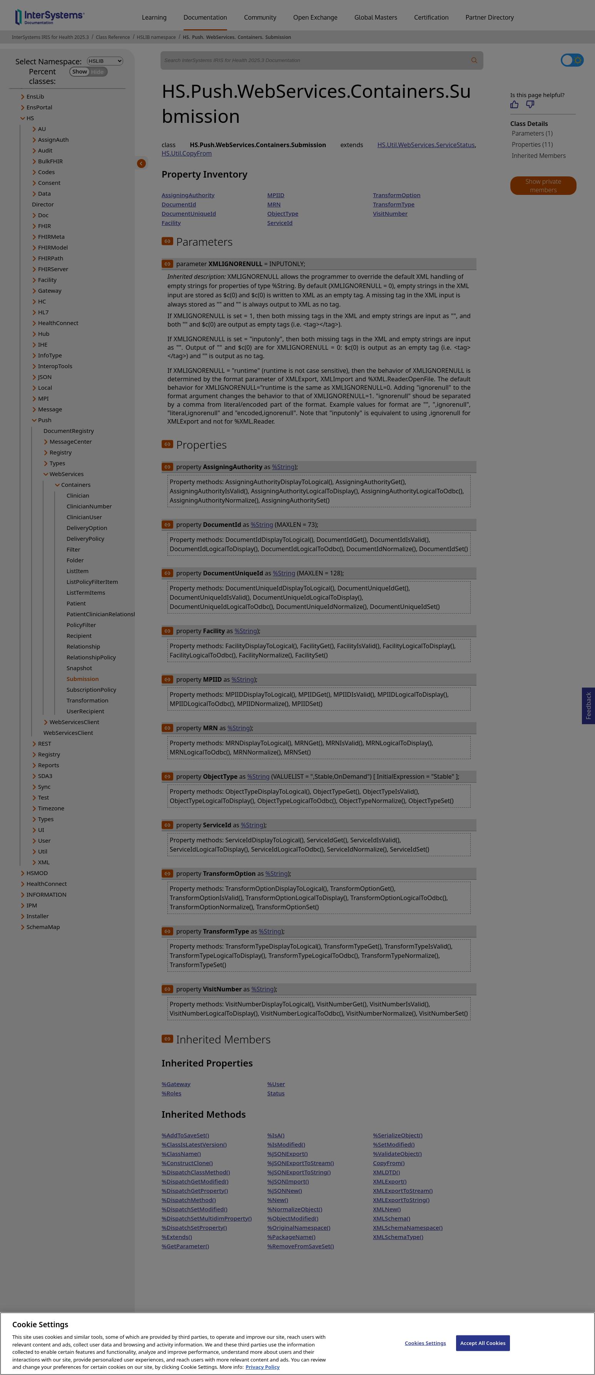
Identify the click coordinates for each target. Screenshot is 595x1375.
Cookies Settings (425, 1351)
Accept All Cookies (483, 1351)
